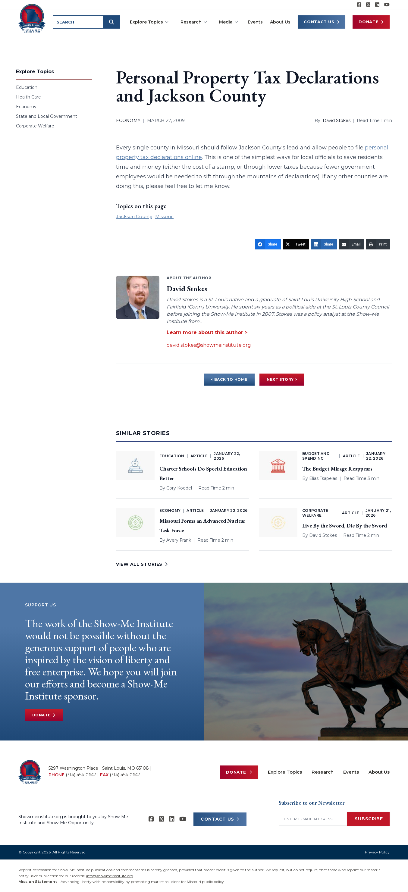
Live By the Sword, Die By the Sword (344, 525)
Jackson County (134, 216)
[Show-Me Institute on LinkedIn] (377, 5)
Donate (371, 21)
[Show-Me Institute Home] (32, 18)
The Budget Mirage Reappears (337, 468)
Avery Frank (178, 540)
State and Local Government (46, 116)
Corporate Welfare (35, 126)
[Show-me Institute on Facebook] (359, 5)
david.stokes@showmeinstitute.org (209, 345)
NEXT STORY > (282, 379)
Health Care (28, 97)
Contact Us (321, 21)
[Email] (351, 244)
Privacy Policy (377, 852)
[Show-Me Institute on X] (368, 5)
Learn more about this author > (207, 332)
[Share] (268, 244)
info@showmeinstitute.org (109, 876)
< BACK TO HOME (229, 379)
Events (255, 22)
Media (228, 22)
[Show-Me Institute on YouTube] (387, 5)
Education (26, 87)
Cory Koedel (179, 488)
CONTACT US (220, 819)
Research (193, 22)
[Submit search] (112, 22)
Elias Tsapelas (323, 478)
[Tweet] (296, 244)
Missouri (164, 216)
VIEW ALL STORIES (142, 564)
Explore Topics (149, 22)
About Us (280, 22)
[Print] (378, 244)
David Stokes (336, 120)
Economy (26, 106)
